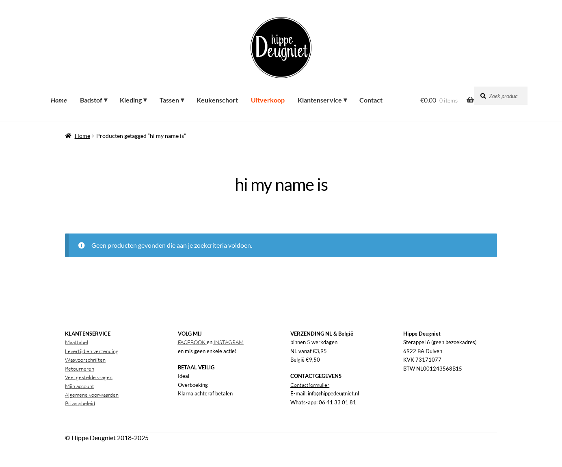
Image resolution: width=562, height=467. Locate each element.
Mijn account (79, 386)
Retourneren (79, 368)
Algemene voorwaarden (92, 394)
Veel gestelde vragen (88, 377)
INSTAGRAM (229, 342)
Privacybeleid (80, 403)
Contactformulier (309, 385)
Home (82, 135)
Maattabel (76, 342)
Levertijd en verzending (92, 351)
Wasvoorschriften (85, 359)
